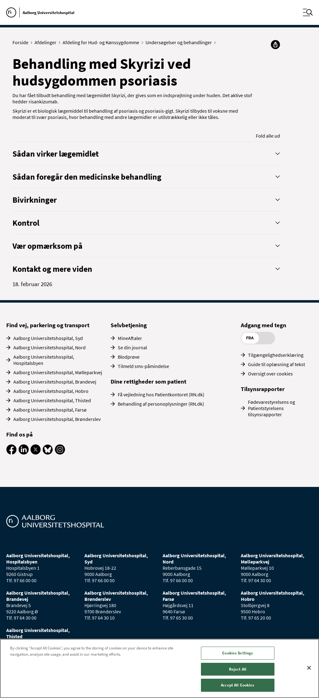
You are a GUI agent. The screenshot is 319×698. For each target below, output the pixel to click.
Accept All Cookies (237, 685)
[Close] (309, 668)
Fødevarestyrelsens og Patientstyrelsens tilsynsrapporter (271, 408)
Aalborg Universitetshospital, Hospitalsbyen (43, 360)
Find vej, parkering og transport (47, 325)
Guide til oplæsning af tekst (276, 364)
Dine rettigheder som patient (148, 381)
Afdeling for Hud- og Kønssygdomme (102, 42)
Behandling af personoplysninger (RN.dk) (161, 404)
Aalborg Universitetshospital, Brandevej (54, 382)
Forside (21, 42)
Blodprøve (129, 357)
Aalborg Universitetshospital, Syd (48, 338)
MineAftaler (130, 338)
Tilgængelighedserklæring (275, 355)
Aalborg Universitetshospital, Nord (49, 347)
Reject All (237, 669)
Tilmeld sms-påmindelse (143, 366)
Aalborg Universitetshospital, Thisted (52, 400)
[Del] (275, 44)
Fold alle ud (268, 136)
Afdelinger (47, 42)
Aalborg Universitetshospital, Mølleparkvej (57, 372)
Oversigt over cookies (270, 373)
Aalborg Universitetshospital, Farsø (50, 410)
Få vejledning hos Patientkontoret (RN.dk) (161, 394)
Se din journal (132, 347)
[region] (159, 668)
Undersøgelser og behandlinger (180, 42)
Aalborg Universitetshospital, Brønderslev (57, 419)
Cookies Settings (237, 653)
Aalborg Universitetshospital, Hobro (50, 391)
